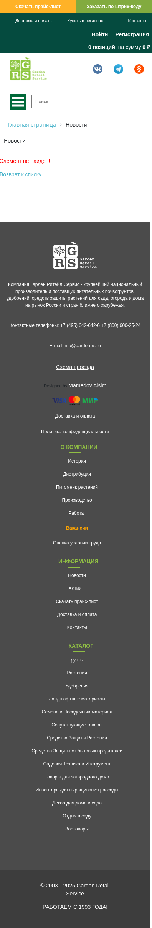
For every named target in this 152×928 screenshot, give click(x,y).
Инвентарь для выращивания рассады (77, 790)
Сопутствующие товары (76, 725)
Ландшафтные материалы (77, 699)
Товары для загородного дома (77, 777)
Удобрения (76, 686)
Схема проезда (75, 367)
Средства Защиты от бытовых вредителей (76, 751)
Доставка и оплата (33, 20)
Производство (77, 500)
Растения (77, 673)
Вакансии (77, 528)
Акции (75, 588)
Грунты (76, 660)
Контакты (137, 20)
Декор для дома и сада (77, 803)
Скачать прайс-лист (38, 6)
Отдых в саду (77, 816)
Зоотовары (77, 829)
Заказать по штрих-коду (114, 6)
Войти (100, 34)
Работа (76, 513)
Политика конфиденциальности (75, 431)
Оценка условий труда (77, 543)
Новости (77, 575)
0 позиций (101, 47)
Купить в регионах (85, 20)
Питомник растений (77, 487)
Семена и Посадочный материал (77, 712)
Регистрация (132, 34)
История (77, 461)
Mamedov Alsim (87, 385)
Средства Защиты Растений (77, 738)
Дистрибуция (77, 474)
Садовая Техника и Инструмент (77, 764)
